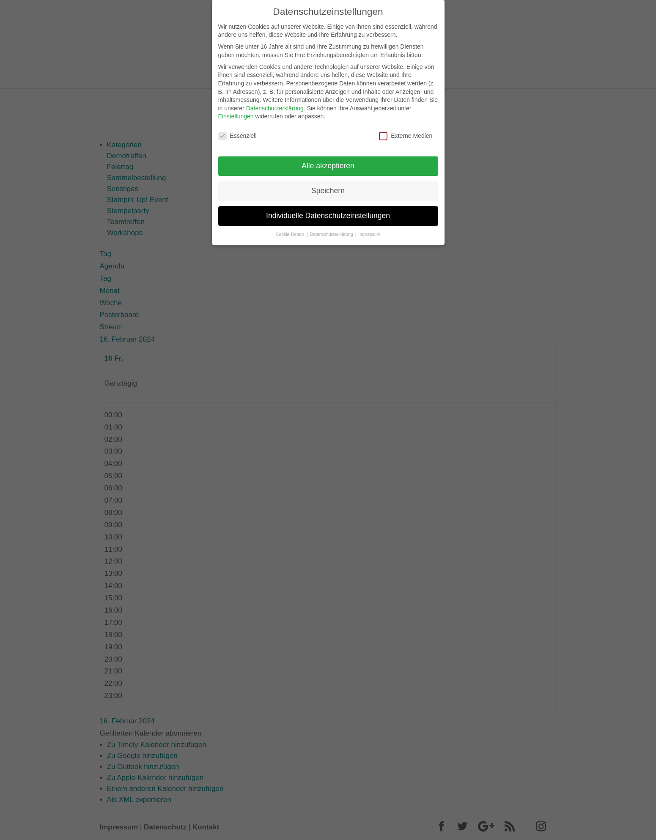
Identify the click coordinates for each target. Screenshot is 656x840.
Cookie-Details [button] (291, 230)
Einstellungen (236, 112)
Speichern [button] (328, 187)
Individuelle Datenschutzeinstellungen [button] (328, 212)
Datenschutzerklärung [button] (332, 230)
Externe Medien (405, 132)
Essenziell (237, 132)
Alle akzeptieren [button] (328, 162)
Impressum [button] (369, 230)
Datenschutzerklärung (275, 104)
